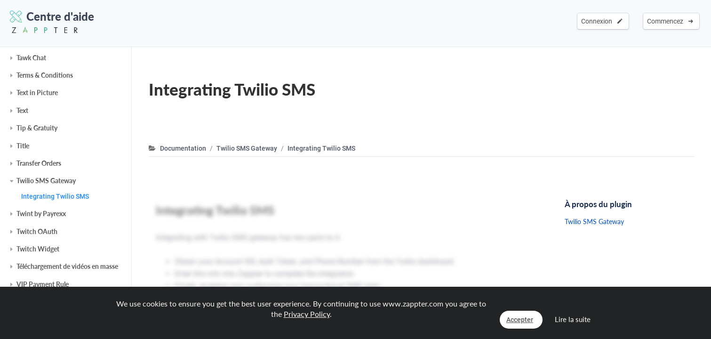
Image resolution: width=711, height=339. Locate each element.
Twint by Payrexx (41, 214)
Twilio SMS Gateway (46, 181)
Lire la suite (573, 319)
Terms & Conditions (44, 75)
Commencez (670, 21)
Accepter (519, 319)
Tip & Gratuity (36, 128)
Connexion (602, 21)
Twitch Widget (37, 249)
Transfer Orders (38, 163)
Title (22, 146)
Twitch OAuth (36, 231)
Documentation (183, 148)
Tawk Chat (31, 58)
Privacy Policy (307, 313)
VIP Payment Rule (42, 284)
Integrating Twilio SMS (55, 196)
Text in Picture (37, 93)
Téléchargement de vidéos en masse (67, 266)
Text (22, 110)
